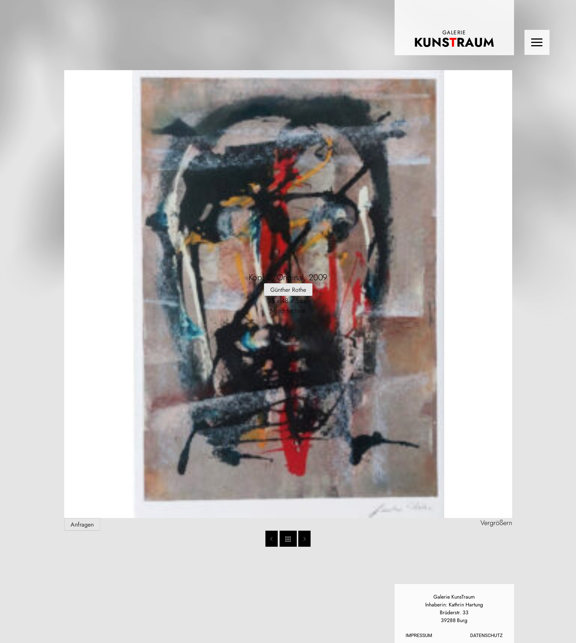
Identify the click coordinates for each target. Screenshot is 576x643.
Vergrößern (496, 523)
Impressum (419, 635)
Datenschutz (486, 635)
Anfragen (82, 524)
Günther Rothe (288, 289)
